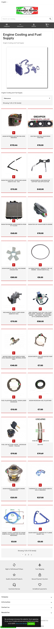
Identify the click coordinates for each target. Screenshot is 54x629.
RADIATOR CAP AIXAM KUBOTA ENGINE (40, 224)
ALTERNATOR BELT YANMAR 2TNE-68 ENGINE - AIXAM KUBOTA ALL (40, 269)
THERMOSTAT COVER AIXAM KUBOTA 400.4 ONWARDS (40, 489)
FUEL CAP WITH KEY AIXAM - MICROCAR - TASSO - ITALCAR (13, 445)
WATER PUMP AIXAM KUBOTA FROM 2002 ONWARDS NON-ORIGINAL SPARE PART (14, 358)
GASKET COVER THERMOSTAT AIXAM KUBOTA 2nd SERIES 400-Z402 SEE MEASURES (13, 534)
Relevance (27, 98)
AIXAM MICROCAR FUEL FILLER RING (40, 400)
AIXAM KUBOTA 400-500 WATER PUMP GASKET (40, 357)
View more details (21, 623)
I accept (31, 623)
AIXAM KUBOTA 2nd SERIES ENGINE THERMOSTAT (14, 489)
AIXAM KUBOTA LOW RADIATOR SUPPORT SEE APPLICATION (40, 181)
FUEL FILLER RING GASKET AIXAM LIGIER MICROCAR (13, 401)
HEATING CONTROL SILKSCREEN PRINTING (40, 137)
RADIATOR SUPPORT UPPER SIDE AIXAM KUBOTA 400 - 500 (13, 181)
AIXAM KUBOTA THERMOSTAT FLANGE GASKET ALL (40, 533)
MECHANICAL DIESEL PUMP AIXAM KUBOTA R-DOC (13, 313)
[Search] (27, 19)
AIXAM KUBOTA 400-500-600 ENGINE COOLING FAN (14, 269)
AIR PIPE (40, 444)
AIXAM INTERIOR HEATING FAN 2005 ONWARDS (14, 137)
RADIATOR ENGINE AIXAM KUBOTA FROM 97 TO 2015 (13, 225)
